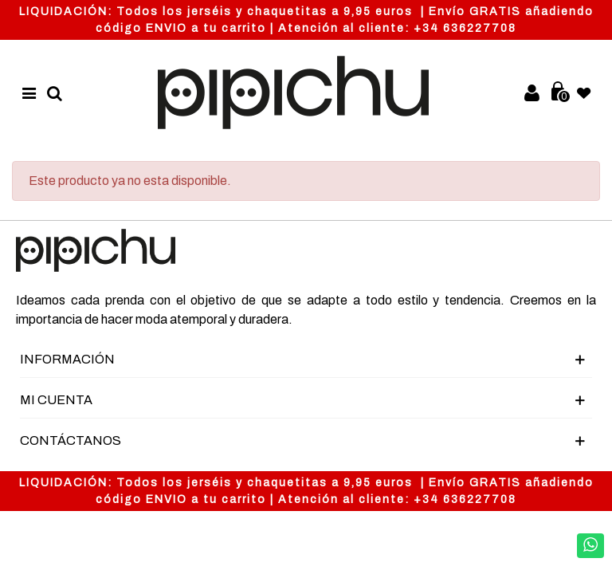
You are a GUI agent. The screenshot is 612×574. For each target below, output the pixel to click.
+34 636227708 (465, 28)
